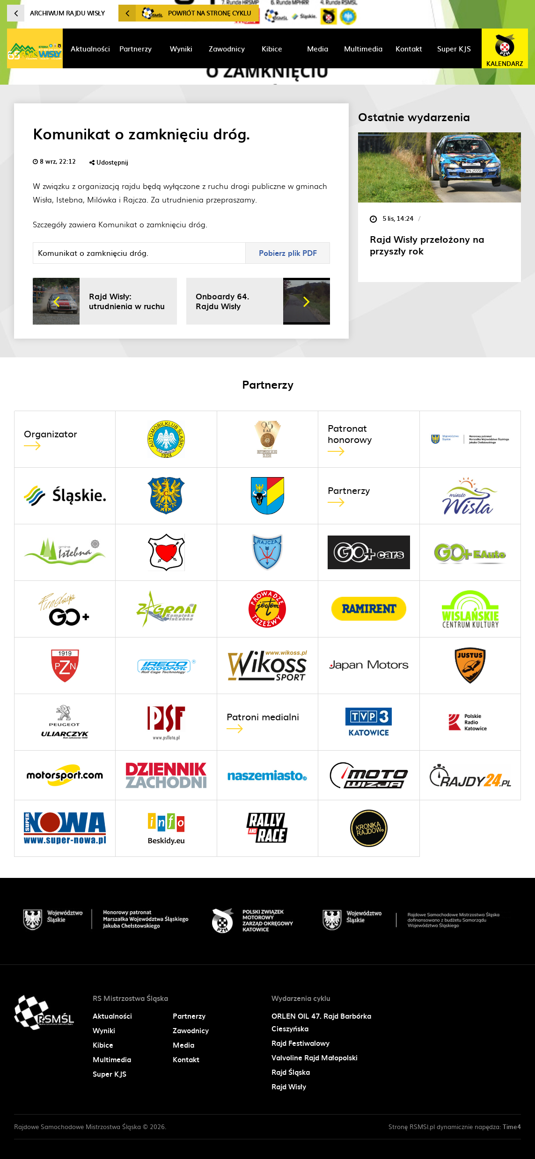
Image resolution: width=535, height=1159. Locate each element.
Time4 (512, 1126)
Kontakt (186, 1059)
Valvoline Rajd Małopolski (314, 1057)
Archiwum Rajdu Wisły (55, 13)
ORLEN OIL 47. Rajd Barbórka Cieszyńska (321, 1022)
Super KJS (109, 1074)
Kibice (103, 1045)
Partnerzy (189, 1016)
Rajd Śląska (290, 1072)
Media (183, 1045)
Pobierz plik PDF (288, 252)
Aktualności (112, 1016)
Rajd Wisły (288, 1086)
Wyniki (104, 1030)
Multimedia (112, 1059)
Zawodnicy (191, 1030)
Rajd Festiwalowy (300, 1043)
